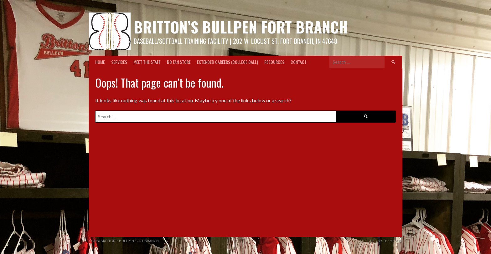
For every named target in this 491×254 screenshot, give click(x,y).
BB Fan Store (179, 61)
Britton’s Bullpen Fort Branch (241, 27)
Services (119, 61)
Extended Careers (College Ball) (227, 61)
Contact (299, 61)
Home (100, 61)
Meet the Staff (147, 61)
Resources (274, 61)
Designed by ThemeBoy (381, 241)
